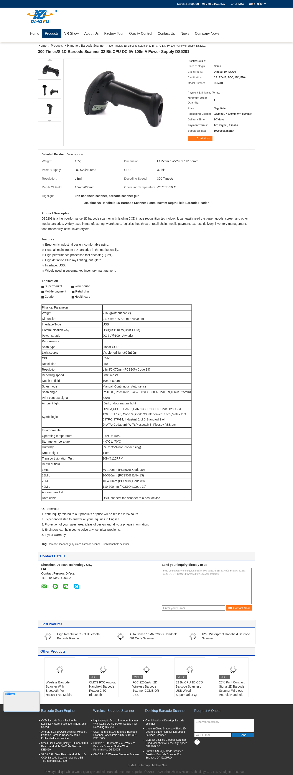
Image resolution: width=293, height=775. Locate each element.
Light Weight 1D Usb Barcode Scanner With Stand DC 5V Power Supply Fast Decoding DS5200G (115, 724)
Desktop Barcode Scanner (165, 711)
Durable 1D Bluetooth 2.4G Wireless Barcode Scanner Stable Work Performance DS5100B (114, 746)
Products (52, 33)
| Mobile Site (158, 765)
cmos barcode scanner (88, 544)
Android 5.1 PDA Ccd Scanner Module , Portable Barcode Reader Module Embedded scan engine (64, 735)
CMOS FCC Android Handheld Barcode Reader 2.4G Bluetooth (102, 688)
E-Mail (131, 765)
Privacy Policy (54, 771)
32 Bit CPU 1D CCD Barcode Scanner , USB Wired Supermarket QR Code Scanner (189, 691)
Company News (207, 33)
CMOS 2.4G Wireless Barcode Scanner (116, 754)
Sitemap (144, 765)
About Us (91, 33)
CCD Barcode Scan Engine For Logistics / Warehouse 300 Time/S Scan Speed (64, 724)
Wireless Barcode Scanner (113, 711)
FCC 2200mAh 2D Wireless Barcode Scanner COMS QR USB (145, 688)
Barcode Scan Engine (58, 711)
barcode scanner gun (60, 544)
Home (34, 33)
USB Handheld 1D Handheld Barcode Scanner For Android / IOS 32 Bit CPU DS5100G (115, 735)
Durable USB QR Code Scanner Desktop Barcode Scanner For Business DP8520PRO (164, 754)
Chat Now (237, 3)
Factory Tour (113, 33)
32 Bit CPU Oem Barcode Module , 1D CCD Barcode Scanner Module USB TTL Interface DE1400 (63, 757)
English (259, 3)
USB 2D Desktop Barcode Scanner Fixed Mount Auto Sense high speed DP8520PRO (166, 743)
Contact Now (239, 608)
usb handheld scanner (116, 544)
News (185, 33)
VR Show (71, 33)
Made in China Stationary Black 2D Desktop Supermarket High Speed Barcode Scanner (165, 732)
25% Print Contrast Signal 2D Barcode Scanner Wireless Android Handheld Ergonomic (232, 691)
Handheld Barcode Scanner (86, 45)
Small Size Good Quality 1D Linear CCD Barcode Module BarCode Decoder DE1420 (64, 746)
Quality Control (140, 33)
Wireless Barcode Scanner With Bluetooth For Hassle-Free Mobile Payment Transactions (59, 693)
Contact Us (166, 33)
